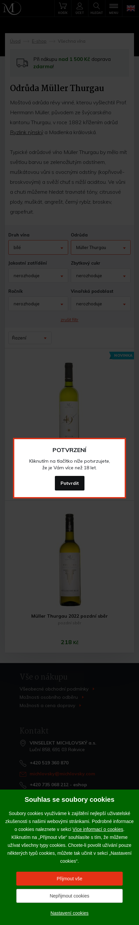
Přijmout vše (69, 878)
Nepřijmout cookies (69, 896)
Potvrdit (70, 483)
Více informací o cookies (97, 829)
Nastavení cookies (69, 913)
